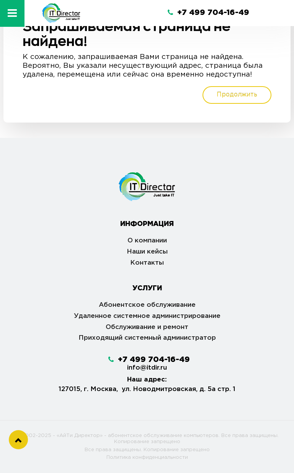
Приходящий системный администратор (147, 338)
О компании (147, 241)
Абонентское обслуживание (147, 305)
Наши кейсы (147, 252)
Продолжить (237, 95)
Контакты (147, 263)
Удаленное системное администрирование (147, 316)
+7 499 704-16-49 (208, 12)
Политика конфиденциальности (147, 457)
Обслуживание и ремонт (147, 327)
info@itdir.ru (147, 368)
